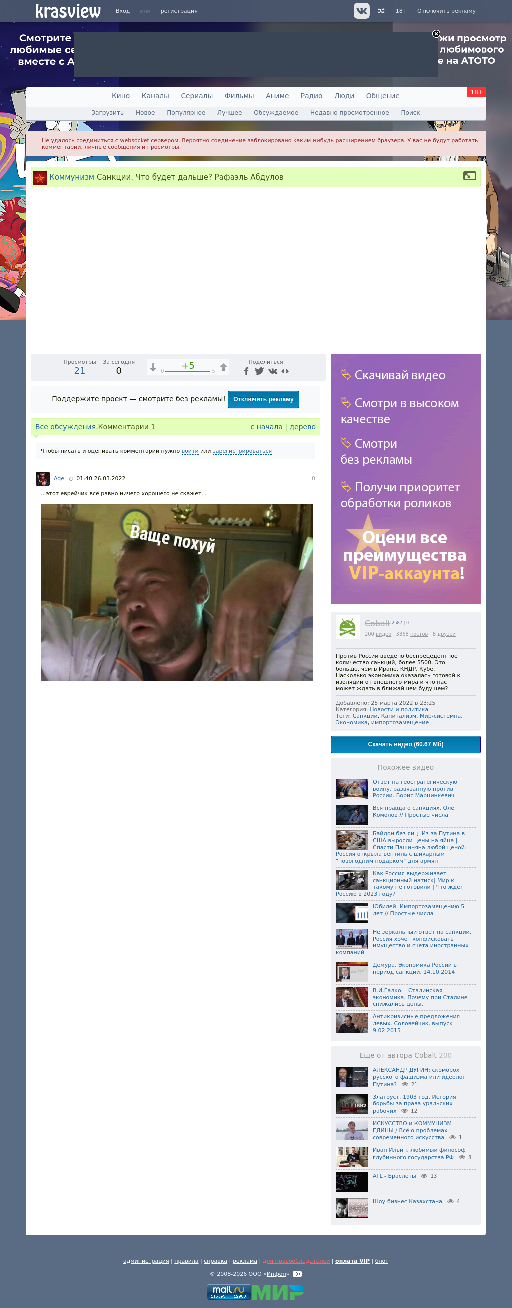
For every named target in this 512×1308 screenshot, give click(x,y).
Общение (383, 96)
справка (216, 1261)
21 (80, 535)
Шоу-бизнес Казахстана (407, 1201)
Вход (123, 11)
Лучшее (230, 113)
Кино (121, 96)
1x (253, 510)
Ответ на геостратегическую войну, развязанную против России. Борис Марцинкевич (415, 789)
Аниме (277, 96)
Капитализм (399, 716)
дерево (303, 592)
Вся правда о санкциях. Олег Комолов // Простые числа (415, 811)
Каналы (156, 96)
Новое (145, 113)
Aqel (60, 643)
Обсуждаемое (276, 113)
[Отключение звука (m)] (271, 510)
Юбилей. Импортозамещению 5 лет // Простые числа (418, 910)
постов (419, 634)
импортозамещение (400, 723)
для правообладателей (296, 1261)
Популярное (186, 113)
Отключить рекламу (447, 11)
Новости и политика (399, 709)
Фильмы (239, 96)
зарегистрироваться (242, 616)
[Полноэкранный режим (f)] (317, 510)
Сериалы (197, 96)
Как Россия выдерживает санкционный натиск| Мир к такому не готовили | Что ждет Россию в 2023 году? (400, 884)
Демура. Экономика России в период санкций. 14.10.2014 (415, 969)
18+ (402, 11)
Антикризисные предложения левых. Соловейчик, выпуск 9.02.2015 (416, 1024)
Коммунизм (72, 177)
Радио (312, 96)
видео (384, 634)
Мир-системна (440, 716)
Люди (344, 96)
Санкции (365, 716)
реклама (245, 1261)
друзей (447, 634)
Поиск (410, 113)
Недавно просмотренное (350, 113)
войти (190, 616)
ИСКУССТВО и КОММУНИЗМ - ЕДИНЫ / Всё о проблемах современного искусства (414, 1131)
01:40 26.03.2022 (101, 643)
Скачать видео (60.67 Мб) (406, 744)
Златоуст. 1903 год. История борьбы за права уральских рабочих (414, 1104)
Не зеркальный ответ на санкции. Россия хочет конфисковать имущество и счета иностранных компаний (404, 942)
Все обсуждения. (67, 592)
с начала (267, 592)
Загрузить (108, 113)
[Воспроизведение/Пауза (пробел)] (39, 510)
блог (382, 1261)
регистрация (179, 11)
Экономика (352, 723)
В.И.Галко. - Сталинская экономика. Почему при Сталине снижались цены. (420, 998)
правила (186, 1261)
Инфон (276, 1274)
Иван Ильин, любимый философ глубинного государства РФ (419, 1154)
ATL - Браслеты (394, 1176)
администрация (147, 1261)
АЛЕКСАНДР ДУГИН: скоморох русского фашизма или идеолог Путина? (419, 1077)
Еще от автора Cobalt (406, 1056)
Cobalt (377, 623)
